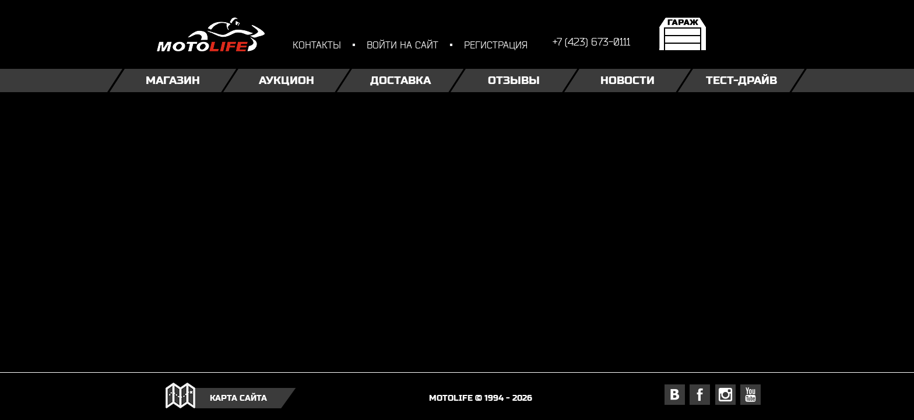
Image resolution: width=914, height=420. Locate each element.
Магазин (173, 80)
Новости (627, 80)
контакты (317, 44)
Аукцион (286, 80)
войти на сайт (402, 44)
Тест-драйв (741, 80)
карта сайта (238, 397)
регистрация (496, 44)
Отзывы (514, 80)
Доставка (400, 80)
